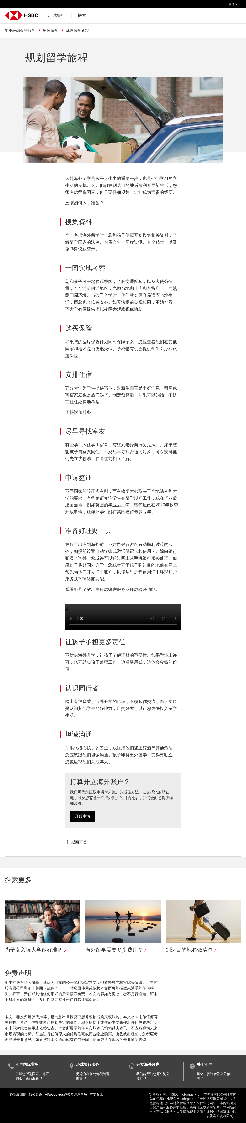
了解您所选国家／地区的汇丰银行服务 (32, 1076)
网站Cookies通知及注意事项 (65, 1094)
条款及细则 (18, 1094)
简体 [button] (234, 3)
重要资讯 (96, 1094)
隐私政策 (35, 1094)
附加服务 (82, 412)
